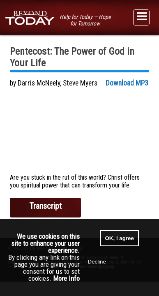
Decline (97, 262)
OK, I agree (119, 238)
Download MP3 (127, 83)
